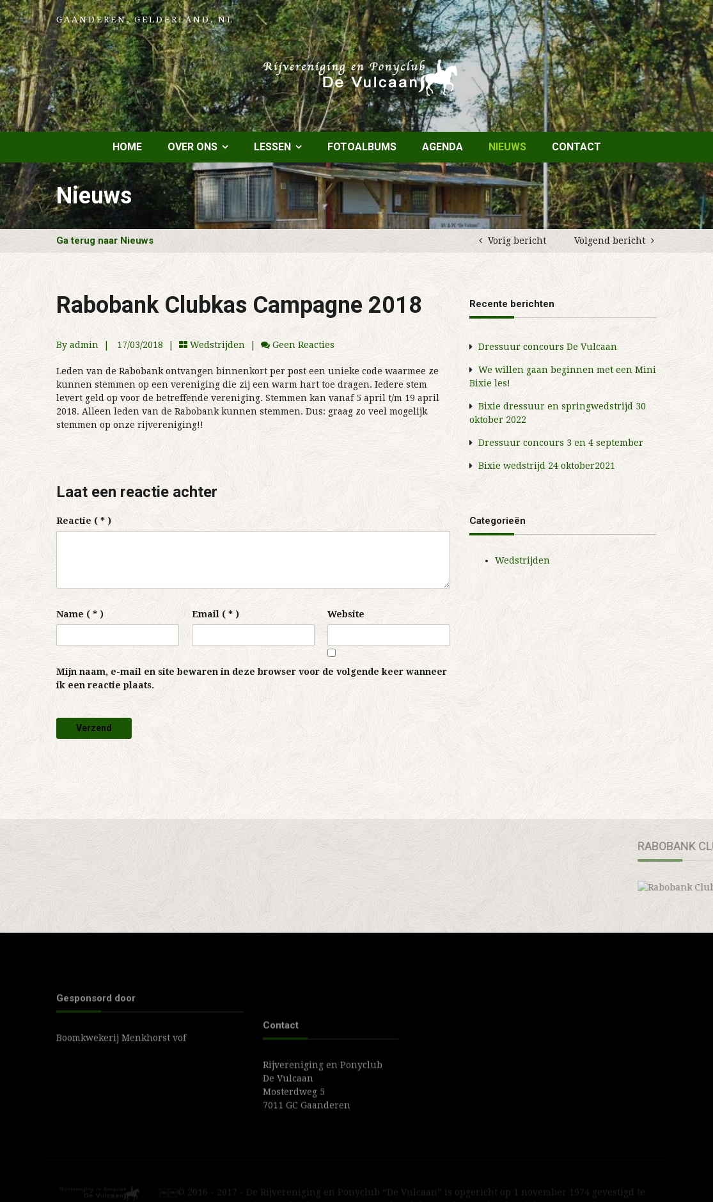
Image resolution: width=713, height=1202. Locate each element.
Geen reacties (303, 345)
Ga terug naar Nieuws (104, 240)
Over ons (192, 147)
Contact (576, 147)
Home (127, 147)
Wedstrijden (217, 345)
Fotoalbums (361, 147)
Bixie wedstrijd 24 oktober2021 (546, 466)
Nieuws (507, 147)
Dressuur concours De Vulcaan (547, 347)
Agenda (442, 147)
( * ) (83, 521)
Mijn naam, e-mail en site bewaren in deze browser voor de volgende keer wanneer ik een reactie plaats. (251, 678)
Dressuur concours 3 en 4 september (560, 443)
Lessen (272, 147)
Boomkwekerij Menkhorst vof (121, 1050)
